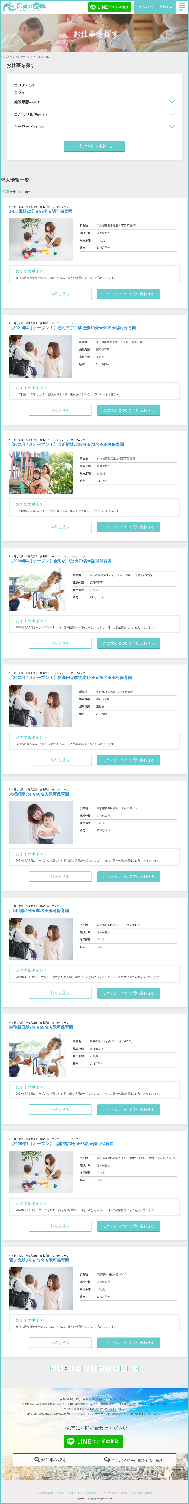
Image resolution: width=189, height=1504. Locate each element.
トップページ (8, 56)
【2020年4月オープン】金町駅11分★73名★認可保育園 (60, 561)
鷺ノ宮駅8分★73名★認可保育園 (39, 1260)
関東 (19, 92)
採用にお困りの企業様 (142, 1493)
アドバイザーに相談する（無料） (139, 1461)
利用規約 (61, 1493)
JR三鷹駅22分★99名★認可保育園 (40, 211)
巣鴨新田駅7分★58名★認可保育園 (41, 1027)
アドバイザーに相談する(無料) (114, 1493)
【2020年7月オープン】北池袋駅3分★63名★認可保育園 (61, 1143)
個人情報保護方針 (45, 1493)
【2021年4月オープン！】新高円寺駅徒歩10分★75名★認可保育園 (70, 677)
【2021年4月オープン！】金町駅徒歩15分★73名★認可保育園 (66, 444)
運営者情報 (91, 1493)
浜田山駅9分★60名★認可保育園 (39, 910)
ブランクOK (42, 56)
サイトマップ (75, 1493)
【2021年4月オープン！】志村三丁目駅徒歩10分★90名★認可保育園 (72, 328)
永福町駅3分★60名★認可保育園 (39, 794)
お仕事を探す (25, 56)
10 (124, 1368)
